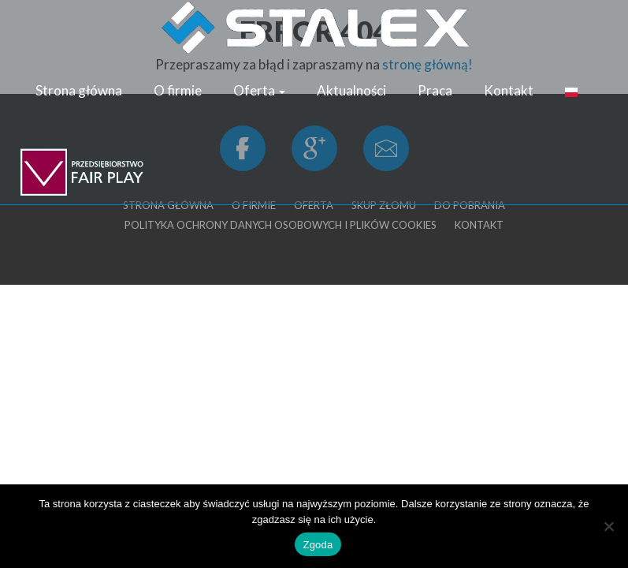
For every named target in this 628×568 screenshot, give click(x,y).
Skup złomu (383, 205)
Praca (435, 90)
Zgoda (318, 545)
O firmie (178, 90)
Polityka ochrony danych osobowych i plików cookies (280, 225)
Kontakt (508, 90)
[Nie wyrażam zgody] (608, 526)
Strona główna (78, 90)
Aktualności (351, 90)
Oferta (259, 90)
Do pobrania (469, 205)
